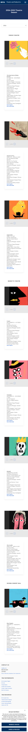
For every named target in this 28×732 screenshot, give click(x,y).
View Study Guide (11, 106)
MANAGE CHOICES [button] (14, 724)
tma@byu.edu (4, 668)
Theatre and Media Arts (13, 2)
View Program (10, 104)
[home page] (3, 2)
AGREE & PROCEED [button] (14, 729)
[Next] (14, 63)
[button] (24, 710)
